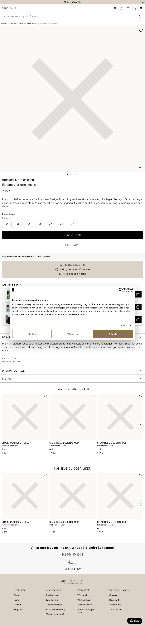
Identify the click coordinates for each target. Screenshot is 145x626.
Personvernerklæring (55, 609)
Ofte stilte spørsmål (55, 614)
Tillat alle (113, 334)
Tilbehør (18, 604)
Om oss (113, 595)
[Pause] (142, 2)
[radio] (7, 224)
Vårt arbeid (82, 595)
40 (50, 224)
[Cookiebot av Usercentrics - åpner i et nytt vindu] (121, 290)
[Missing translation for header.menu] (141, 8)
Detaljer (124, 325)
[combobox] (70, 16)
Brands (4, 23)
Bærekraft (114, 600)
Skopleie (18, 609)
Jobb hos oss (116, 609)
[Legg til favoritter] (140, 30)
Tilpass (72, 334)
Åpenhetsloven (84, 604)
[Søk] (140, 16)
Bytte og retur (52, 600)
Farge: (8, 214)
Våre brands (115, 604)
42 (72, 224)
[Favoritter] (128, 8)
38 (28, 224)
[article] (25, 421)
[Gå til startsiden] (10, 9)
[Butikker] (115, 8)
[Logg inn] (121, 8)
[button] (138, 294)
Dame (16, 595)
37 (17, 224)
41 (61, 224)
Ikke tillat (31, 334)
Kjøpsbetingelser (54, 604)
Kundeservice (52, 595)
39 (39, 224)
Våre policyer (83, 600)
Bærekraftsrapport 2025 (86, 611)
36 (6, 224)
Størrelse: (6, 218)
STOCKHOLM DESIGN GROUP (22, 23)
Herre (16, 600)
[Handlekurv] (134, 8)
